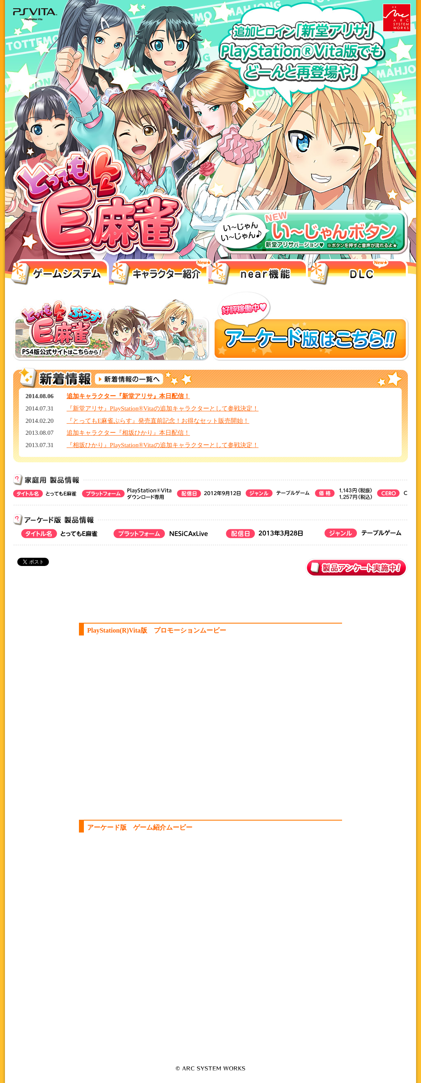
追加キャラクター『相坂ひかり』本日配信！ (128, 432)
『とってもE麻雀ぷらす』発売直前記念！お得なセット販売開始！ (158, 420)
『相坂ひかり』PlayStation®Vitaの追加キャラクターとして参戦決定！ (163, 444)
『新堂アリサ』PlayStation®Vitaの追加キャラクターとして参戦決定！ (163, 408)
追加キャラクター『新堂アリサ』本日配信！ (128, 395)
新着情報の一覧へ (129, 379)
